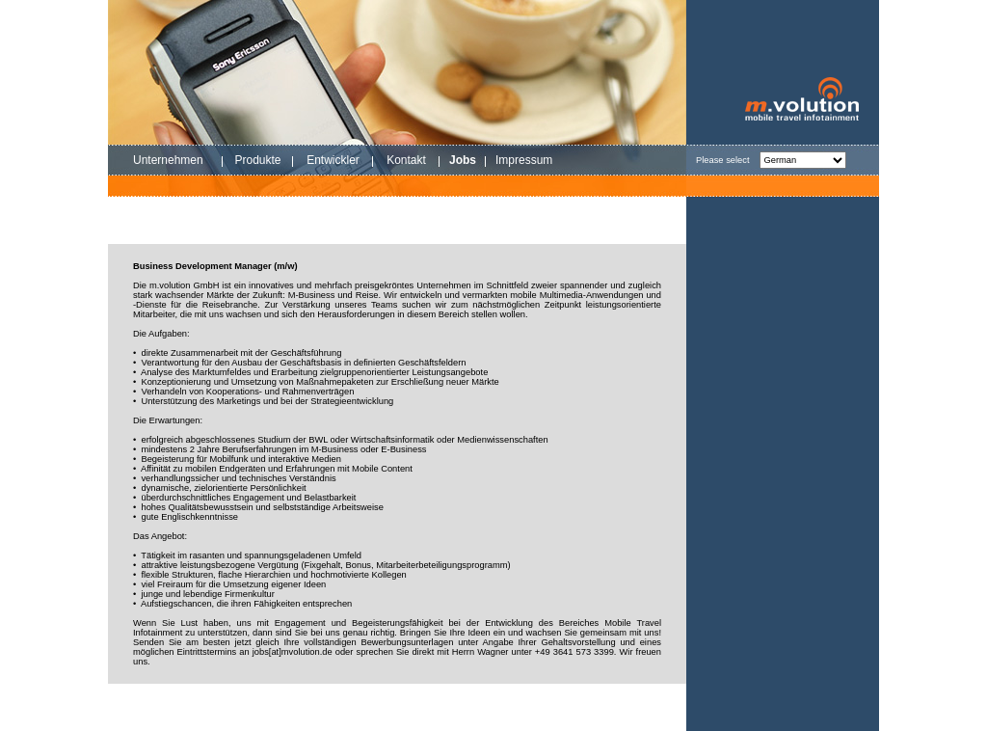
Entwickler (333, 160)
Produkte (257, 160)
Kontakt (406, 160)
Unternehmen (168, 160)
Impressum (523, 160)
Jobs (462, 160)
